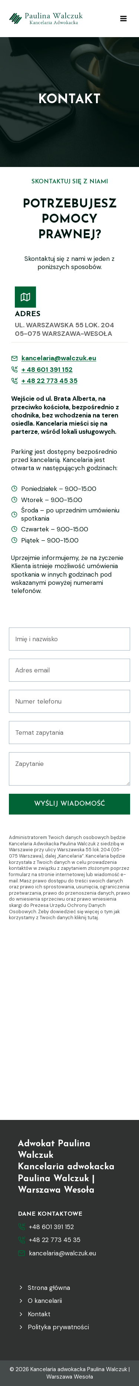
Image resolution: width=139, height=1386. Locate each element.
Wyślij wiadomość (69, 803)
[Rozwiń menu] (123, 18)
